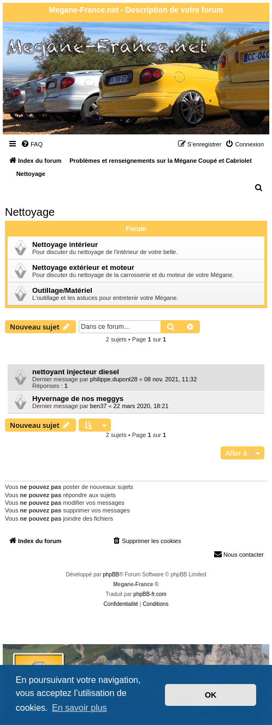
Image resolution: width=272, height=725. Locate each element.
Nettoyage (30, 212)
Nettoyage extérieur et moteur (83, 267)
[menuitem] (32, 144)
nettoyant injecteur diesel (75, 372)
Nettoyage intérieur (65, 244)
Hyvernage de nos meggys (77, 398)
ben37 (98, 406)
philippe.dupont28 (114, 379)
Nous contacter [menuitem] (239, 554)
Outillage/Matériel (62, 290)
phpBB (111, 574)
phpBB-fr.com (150, 594)
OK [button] (211, 695)
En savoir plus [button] (79, 707)
